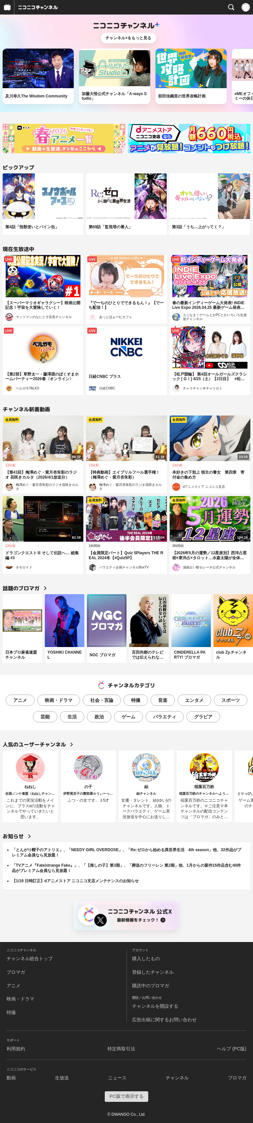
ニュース (117, 1077)
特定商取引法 (121, 1048)
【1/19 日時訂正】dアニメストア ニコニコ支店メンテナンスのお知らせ (75, 881)
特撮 (135, 700)
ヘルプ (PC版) (231, 1048)
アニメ (20, 700)
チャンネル (177, 1077)
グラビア (203, 716)
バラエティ (164, 716)
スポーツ (230, 700)
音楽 (162, 700)
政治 (99, 716)
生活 (72, 716)
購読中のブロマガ (150, 985)
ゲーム (128, 716)
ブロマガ (16, 972)
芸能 (45, 716)
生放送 (62, 1077)
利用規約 (16, 1048)
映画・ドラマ (58, 700)
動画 (11, 1077)
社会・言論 (101, 700)
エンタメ (194, 700)
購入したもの (146, 958)
